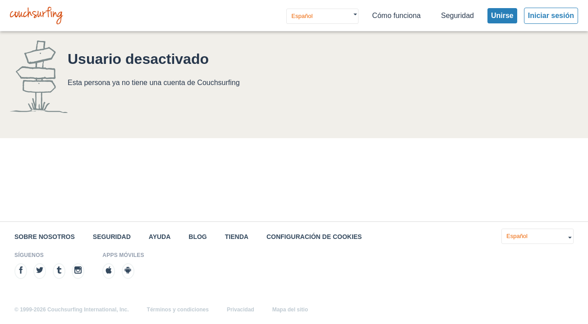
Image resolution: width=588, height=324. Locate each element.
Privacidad (240, 309)
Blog (197, 236)
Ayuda (160, 236)
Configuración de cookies (314, 236)
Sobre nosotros (44, 236)
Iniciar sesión (551, 15)
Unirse (502, 15)
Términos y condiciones (178, 309)
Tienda (236, 236)
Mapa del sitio (290, 309)
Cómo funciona (396, 15)
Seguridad (457, 15)
